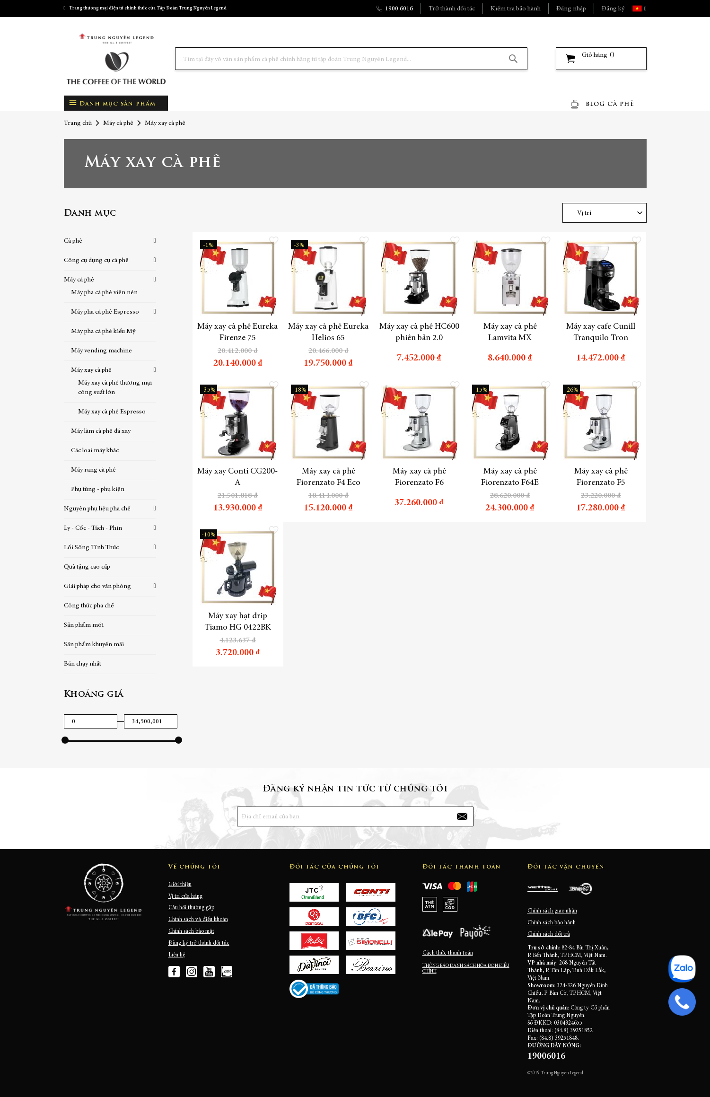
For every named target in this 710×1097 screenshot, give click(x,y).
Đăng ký (613, 9)
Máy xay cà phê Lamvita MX (510, 332)
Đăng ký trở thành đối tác (198, 943)
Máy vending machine (101, 351)
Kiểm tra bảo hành (516, 9)
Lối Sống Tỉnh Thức (91, 547)
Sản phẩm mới (84, 625)
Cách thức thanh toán (447, 953)
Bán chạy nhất (82, 664)
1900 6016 (399, 9)
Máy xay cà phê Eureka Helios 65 (328, 332)
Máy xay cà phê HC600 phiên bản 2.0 (419, 332)
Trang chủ (78, 123)
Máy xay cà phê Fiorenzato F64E (510, 477)
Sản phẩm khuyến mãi (94, 644)
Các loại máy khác (95, 451)
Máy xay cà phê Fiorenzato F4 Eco (328, 477)
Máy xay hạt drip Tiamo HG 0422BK (237, 622)
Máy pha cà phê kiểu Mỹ (103, 331)
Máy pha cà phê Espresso (105, 312)
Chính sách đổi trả (548, 934)
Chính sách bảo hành (551, 923)
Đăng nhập (571, 9)
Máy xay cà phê (91, 370)
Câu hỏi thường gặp (191, 908)
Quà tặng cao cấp (87, 567)
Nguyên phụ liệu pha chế (97, 509)
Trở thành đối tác (452, 9)
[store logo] (116, 59)
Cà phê (73, 241)
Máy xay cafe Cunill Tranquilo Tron (600, 332)
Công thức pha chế (89, 606)
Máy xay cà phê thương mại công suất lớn (115, 388)
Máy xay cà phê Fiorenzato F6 (419, 477)
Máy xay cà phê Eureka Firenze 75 (237, 332)
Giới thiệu (180, 884)
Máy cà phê (118, 123)
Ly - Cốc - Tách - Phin (93, 528)
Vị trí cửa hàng (185, 896)
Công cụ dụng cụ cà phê (96, 260)
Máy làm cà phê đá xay (101, 431)
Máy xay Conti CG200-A (237, 477)
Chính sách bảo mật (191, 931)
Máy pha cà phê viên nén (104, 293)
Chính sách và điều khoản (198, 919)
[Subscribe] (461, 816)
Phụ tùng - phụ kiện (97, 489)
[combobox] (351, 58)
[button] (644, 8)
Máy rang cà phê (93, 470)
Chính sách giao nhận (552, 911)
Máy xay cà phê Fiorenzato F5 (601, 477)
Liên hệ (176, 955)
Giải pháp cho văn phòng (97, 586)
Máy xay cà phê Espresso (112, 412)
